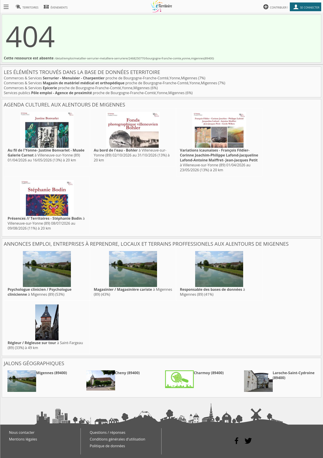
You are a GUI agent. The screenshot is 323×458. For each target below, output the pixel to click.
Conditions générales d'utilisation (117, 439)
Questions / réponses (107, 432)
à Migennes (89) (40, 292)
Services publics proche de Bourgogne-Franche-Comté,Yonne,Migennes (95, 92)
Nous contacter (22, 432)
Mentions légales (23, 439)
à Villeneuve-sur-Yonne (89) (46, 153)
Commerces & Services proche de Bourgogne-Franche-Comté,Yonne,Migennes (101, 78)
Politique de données (107, 445)
